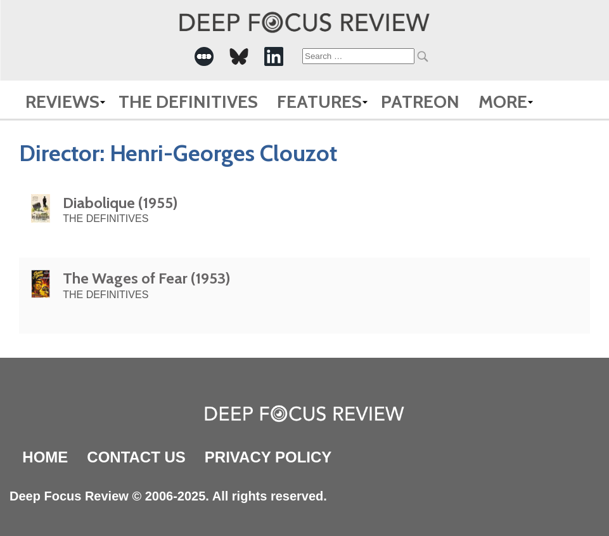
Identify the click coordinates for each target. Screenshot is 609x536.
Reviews (62, 101)
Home (45, 457)
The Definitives (188, 101)
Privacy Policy (268, 457)
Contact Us (136, 457)
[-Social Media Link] (204, 56)
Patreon (420, 101)
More (502, 101)
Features (319, 101)
